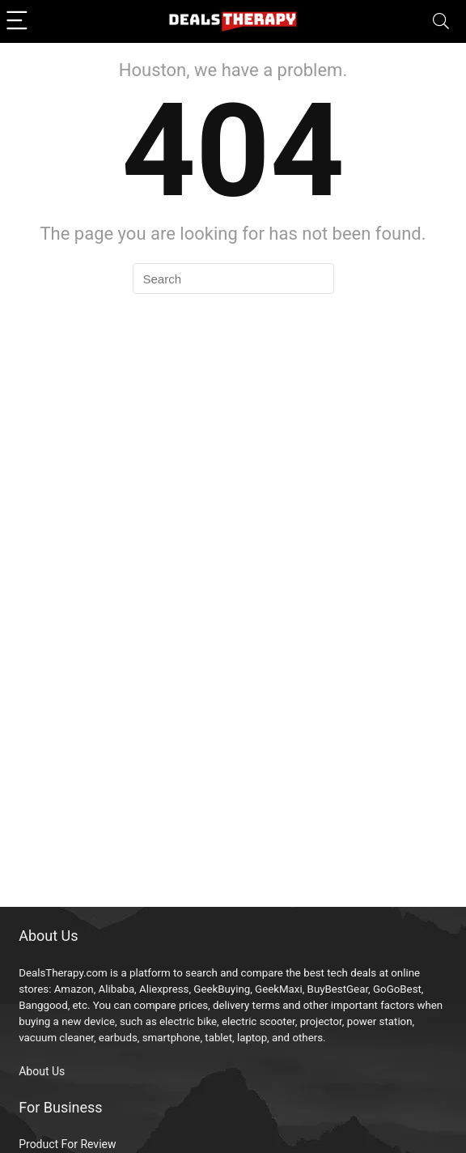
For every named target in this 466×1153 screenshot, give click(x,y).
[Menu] (19, 21)
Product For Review (67, 1144)
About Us (42, 1071)
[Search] (441, 21)
